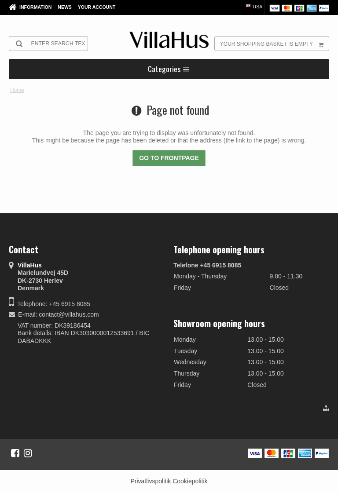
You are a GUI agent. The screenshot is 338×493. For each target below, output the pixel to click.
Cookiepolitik (190, 481)
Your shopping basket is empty (274, 44)
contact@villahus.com (69, 314)
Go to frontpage (169, 157)
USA (254, 6)
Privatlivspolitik (150, 481)
